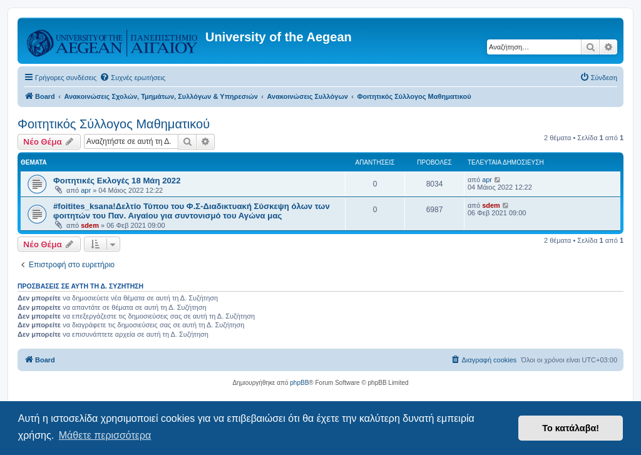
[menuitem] (132, 77)
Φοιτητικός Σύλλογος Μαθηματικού (114, 124)
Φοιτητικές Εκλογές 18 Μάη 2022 (117, 180)
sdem (90, 225)
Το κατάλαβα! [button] (570, 428)
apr (86, 190)
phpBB (299, 382)
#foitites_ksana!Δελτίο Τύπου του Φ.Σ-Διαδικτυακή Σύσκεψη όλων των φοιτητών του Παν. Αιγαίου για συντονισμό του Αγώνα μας (191, 211)
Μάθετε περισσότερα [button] (105, 435)
